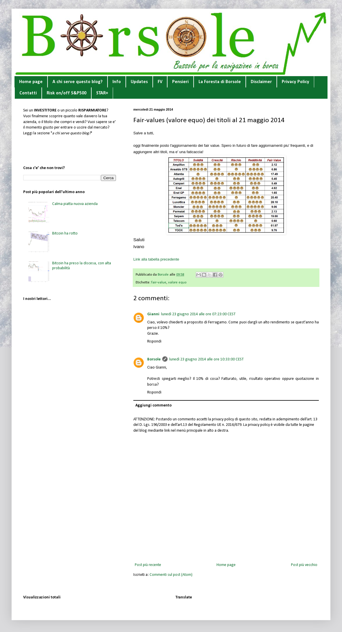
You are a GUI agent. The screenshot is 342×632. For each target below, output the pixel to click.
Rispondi (154, 341)
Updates (139, 82)
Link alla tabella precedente (156, 259)
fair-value (158, 282)
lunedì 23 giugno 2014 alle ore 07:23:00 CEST (198, 314)
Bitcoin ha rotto (65, 233)
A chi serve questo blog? (77, 82)
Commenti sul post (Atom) (171, 575)
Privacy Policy (295, 82)
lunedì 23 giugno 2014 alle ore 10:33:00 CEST (206, 359)
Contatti (28, 93)
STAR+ (102, 93)
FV (160, 82)
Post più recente (148, 565)
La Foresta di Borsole (220, 82)
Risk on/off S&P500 (66, 93)
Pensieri (180, 82)
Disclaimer (261, 82)
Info (116, 82)
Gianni (153, 314)
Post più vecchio (304, 565)
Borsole (154, 359)
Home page (31, 82)
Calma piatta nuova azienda (75, 204)
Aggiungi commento (153, 405)
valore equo (177, 282)
